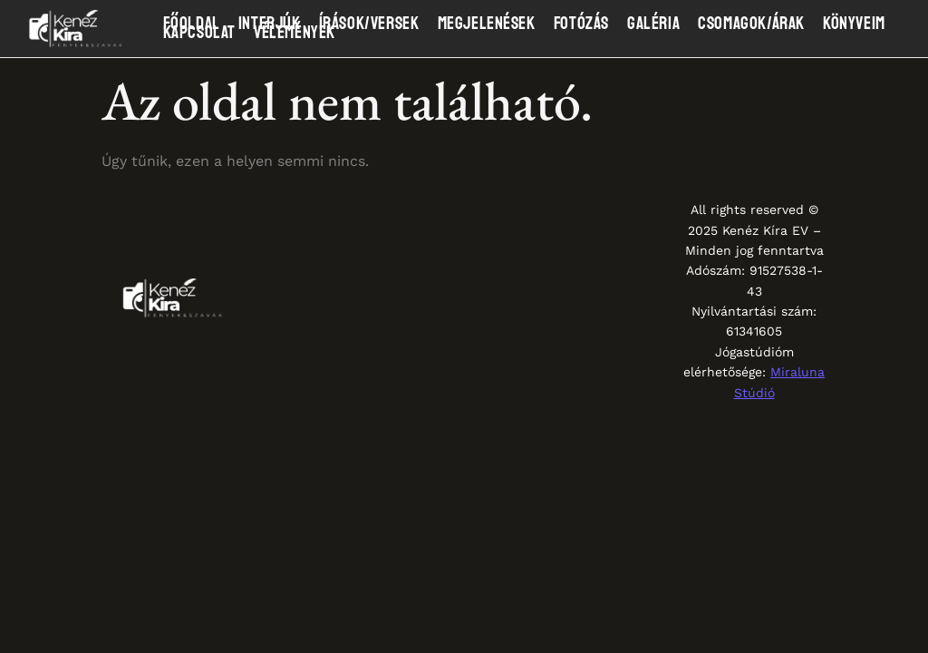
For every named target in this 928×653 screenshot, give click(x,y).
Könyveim (854, 23)
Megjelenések (487, 23)
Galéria (653, 23)
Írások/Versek (369, 23)
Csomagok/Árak (751, 23)
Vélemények (294, 32)
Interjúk (269, 23)
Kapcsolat (199, 32)
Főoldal (191, 23)
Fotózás (581, 23)
